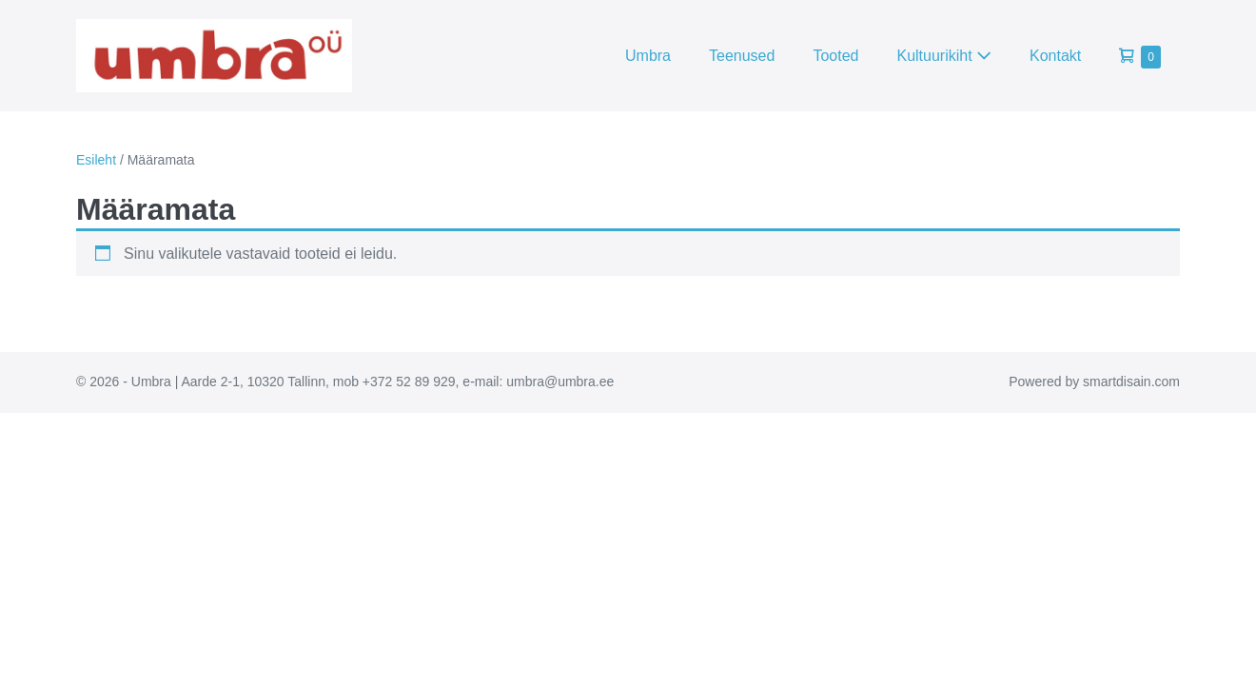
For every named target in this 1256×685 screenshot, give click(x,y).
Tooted (835, 56)
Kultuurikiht (943, 56)
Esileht (96, 159)
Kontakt (1055, 56)
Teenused (742, 56)
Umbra (648, 56)
